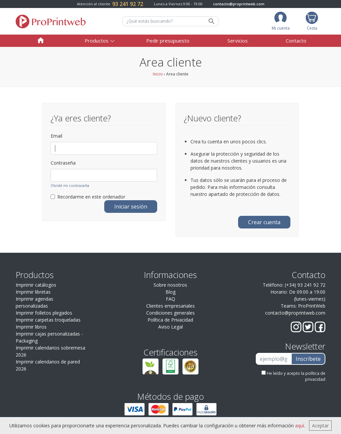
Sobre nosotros (170, 285)
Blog (170, 292)
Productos (97, 40)
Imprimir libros (31, 327)
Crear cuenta (264, 222)
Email (56, 136)
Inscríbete (308, 358)
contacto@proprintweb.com (238, 3)
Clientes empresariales (170, 306)
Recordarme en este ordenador (88, 197)
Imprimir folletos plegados (44, 313)
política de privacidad (315, 376)
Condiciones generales (170, 313)
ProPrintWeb (311, 306)
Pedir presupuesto (167, 40)
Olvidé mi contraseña (70, 185)
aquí (299, 425)
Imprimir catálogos (36, 285)
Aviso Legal (170, 327)
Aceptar (320, 425)
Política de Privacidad (170, 320)
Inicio (158, 74)
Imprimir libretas (33, 292)
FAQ (170, 299)
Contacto (296, 40)
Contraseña (63, 163)
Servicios (237, 40)
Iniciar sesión (130, 206)
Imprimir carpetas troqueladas (48, 320)
